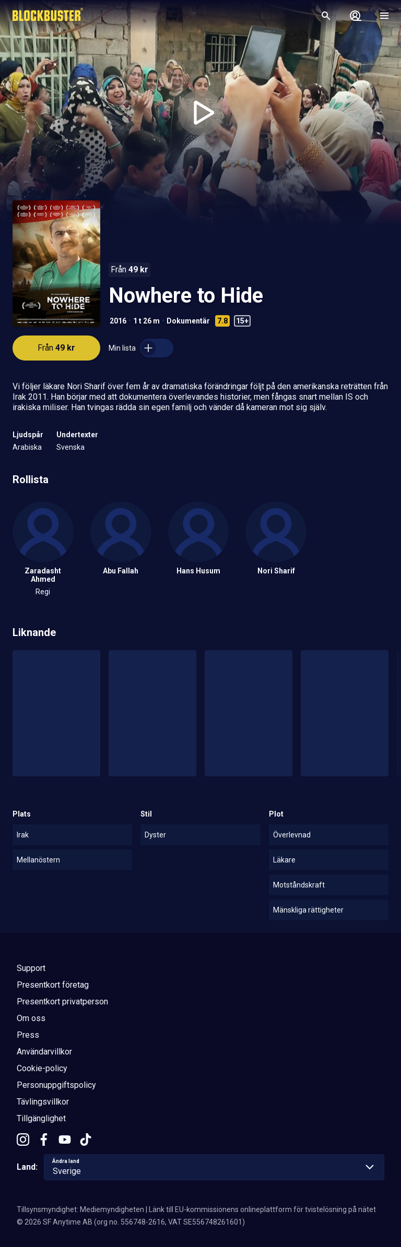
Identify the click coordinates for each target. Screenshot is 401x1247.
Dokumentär (188, 321)
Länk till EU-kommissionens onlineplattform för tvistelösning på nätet (262, 1209)
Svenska (70, 447)
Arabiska (27, 447)
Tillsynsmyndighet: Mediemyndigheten (80, 1209)
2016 (118, 321)
